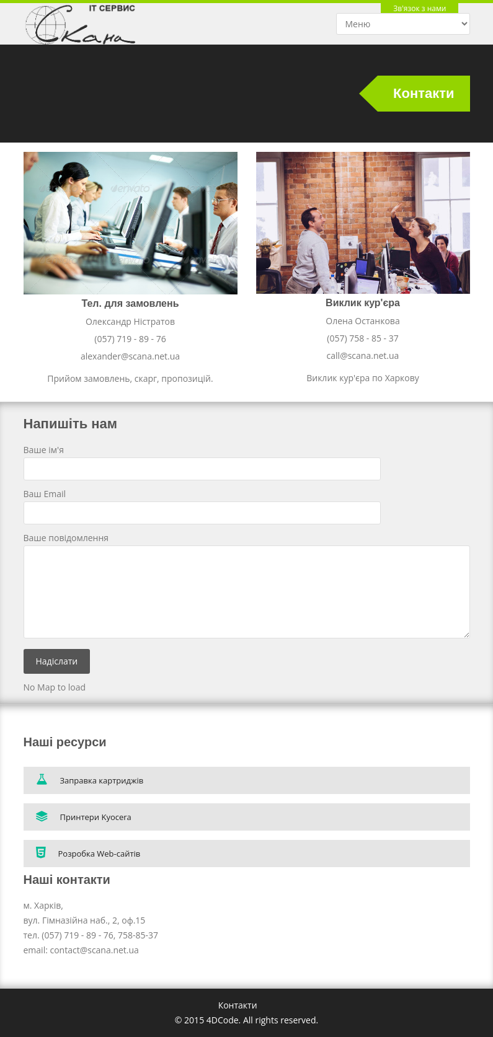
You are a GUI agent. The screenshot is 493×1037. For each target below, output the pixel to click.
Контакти (237, 1005)
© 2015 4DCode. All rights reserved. (246, 1020)
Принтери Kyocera (83, 816)
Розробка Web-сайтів (88, 852)
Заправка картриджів (90, 779)
